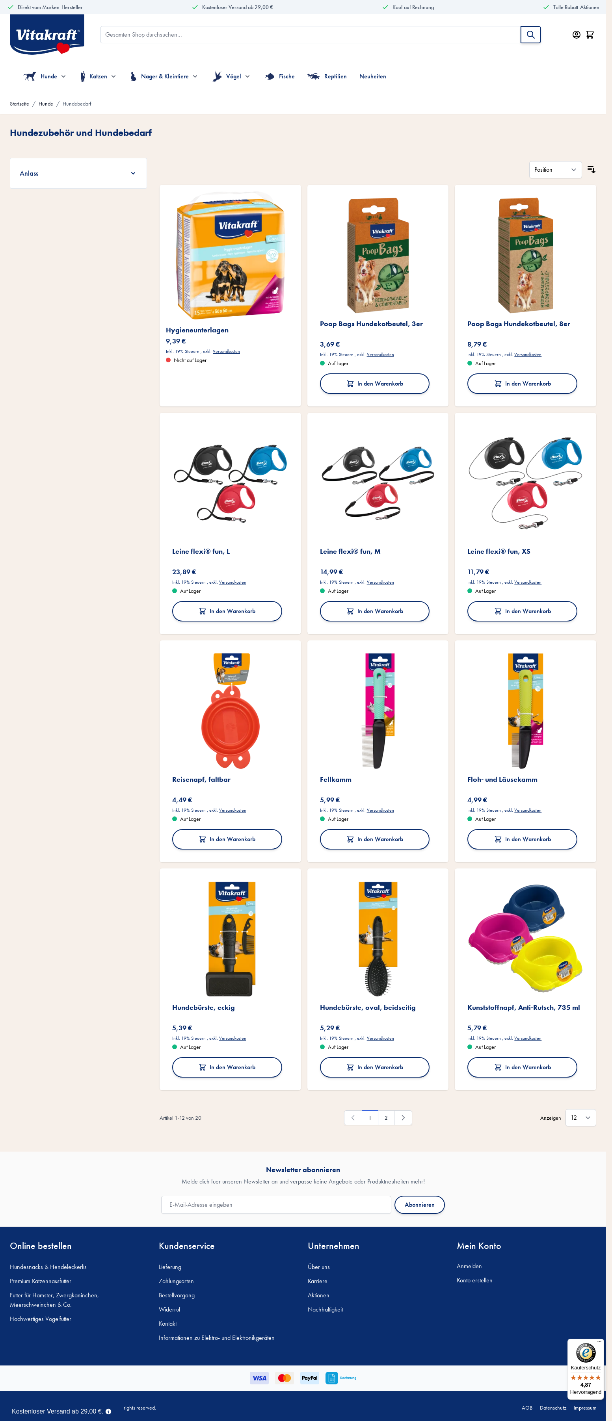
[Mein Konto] (576, 34)
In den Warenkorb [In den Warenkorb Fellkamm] (374, 839)
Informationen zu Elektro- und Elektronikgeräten (217, 1338)
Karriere (317, 1281)
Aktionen (318, 1295)
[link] (353, 1117)
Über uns (319, 1267)
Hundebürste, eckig (203, 1007)
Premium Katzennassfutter (40, 1281)
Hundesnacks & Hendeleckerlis (48, 1267)
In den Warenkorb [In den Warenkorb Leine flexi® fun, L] (227, 611)
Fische (280, 76)
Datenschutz (553, 1407)
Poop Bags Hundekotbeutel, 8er (518, 323)
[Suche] (531, 34)
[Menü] (599, 1343)
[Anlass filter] (78, 173)
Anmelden (469, 1266)
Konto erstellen (475, 1280)
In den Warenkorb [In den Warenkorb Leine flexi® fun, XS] (522, 611)
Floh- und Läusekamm (502, 779)
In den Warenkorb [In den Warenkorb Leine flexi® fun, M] (374, 611)
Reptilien (327, 76)
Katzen (94, 76)
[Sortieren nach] (555, 169)
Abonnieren (420, 1204)
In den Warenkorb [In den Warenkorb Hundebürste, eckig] (227, 1067)
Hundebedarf (77, 103)
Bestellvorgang (177, 1295)
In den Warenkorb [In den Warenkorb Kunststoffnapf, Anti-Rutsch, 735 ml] (522, 1067)
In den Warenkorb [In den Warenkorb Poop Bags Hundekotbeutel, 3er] (374, 383)
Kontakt (168, 1323)
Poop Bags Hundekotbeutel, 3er (371, 323)
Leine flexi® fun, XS (498, 551)
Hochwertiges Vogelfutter (40, 1319)
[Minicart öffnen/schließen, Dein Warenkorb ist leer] (590, 34)
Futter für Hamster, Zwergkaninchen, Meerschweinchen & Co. (54, 1300)
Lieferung (170, 1267)
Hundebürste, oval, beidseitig (368, 1007)
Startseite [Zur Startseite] (19, 103)
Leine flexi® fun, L (201, 551)
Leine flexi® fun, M (350, 551)
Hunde (40, 76)
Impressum (585, 1407)
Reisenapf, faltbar (201, 779)
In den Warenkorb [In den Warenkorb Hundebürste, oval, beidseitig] (374, 1067)
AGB (527, 1407)
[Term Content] (108, 1410)
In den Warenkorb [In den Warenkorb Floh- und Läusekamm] (522, 839)
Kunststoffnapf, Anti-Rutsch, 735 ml (523, 1007)
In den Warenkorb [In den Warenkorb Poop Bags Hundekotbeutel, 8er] (522, 383)
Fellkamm (336, 779)
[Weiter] (403, 1117)
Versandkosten (226, 351)
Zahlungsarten (176, 1281)
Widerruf (169, 1309)
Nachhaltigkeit (325, 1309)
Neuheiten (372, 76)
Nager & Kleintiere (160, 76)
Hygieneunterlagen (197, 329)
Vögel (226, 76)
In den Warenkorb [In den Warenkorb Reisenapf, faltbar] (227, 839)
